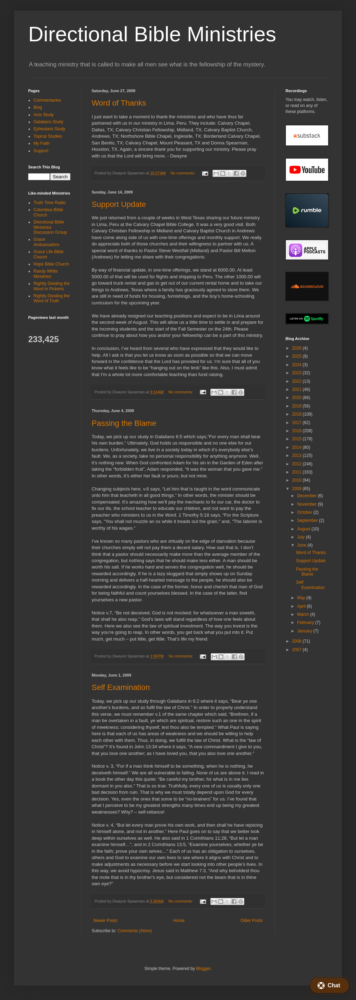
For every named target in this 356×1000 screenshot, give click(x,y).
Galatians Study (48, 121)
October (305, 512)
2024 (297, 364)
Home (179, 920)
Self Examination (121, 687)
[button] (329, 985)
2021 (297, 389)
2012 (297, 464)
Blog (37, 107)
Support (40, 150)
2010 (297, 480)
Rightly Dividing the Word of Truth (51, 298)
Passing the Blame (124, 423)
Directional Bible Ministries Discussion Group (50, 227)
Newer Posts (105, 920)
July (301, 537)
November (307, 504)
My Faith (41, 143)
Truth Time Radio (49, 202)
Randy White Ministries (45, 274)
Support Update (119, 204)
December (307, 495)
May (301, 597)
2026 (297, 348)
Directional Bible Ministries (152, 34)
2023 (297, 372)
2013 (297, 455)
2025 (297, 356)
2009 (297, 488)
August (304, 528)
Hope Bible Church (51, 264)
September (308, 520)
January (305, 631)
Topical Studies (47, 136)
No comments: (183, 173)
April (302, 606)
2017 (297, 422)
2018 (297, 414)
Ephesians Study (49, 128)
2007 (297, 649)
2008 (297, 641)
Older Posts (251, 920)
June (302, 545)
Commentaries (47, 100)
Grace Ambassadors (46, 242)
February (306, 622)
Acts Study (43, 114)
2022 (297, 381)
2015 (297, 438)
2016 (297, 430)
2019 (297, 406)
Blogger (203, 968)
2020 (297, 397)
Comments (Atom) (134, 930)
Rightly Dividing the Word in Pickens (51, 286)
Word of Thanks (119, 103)
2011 (297, 472)
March (303, 614)
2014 (297, 447)
